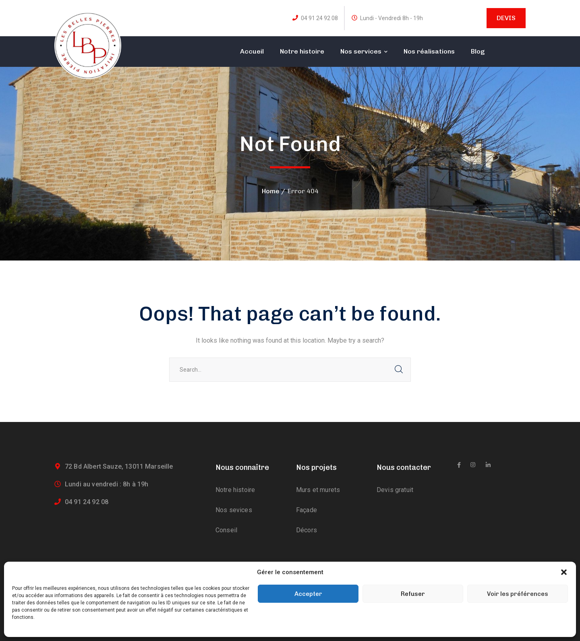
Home (271, 191)
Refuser (413, 594)
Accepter (308, 594)
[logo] (87, 45)
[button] (564, 572)
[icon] (459, 465)
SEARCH (398, 369)
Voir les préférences (517, 594)
